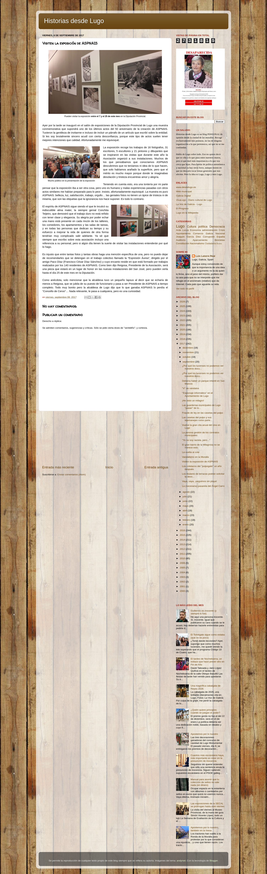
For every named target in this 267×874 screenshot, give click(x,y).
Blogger (214, 860)
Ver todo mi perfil (185, 288)
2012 (183, 549)
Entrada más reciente (58, 467)
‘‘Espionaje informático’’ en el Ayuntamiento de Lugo (197, 394)
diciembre (188, 347)
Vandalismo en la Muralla (195, 457)
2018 (183, 339)
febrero (187, 520)
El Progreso (182, 208)
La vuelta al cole (190, 452)
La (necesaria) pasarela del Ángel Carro (203, 486)
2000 (183, 591)
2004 (183, 572)
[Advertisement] (105, 438)
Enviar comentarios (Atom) (71, 474)
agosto (186, 492)
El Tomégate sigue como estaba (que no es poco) (208, 636)
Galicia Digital (183, 195)
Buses (219, 243)
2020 (183, 329)
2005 (183, 567)
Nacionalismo (197, 243)
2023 (183, 315)
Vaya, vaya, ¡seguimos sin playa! (199, 481)
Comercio (198, 233)
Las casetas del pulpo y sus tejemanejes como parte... (197, 419)
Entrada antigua (156, 467)
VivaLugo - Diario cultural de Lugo (194, 200)
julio (185, 496)
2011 (183, 553)
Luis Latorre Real (205, 256)
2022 (183, 320)
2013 (183, 544)
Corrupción (209, 236)
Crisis (222, 230)
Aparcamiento (200, 240)
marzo (186, 515)
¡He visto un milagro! (193, 400)
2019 (183, 334)
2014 (183, 539)
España (221, 236)
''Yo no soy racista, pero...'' (196, 440)
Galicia (209, 233)
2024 (183, 311)
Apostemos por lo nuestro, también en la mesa (205, 829)
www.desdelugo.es (186, 187)
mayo (186, 506)
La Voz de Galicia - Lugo (189, 204)
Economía (195, 230)
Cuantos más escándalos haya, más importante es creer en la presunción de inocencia (207, 758)
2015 (183, 535)
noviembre (188, 352)
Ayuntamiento (183, 233)
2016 (183, 530)
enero (186, 524)
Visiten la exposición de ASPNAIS (200, 461)
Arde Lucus (182, 230)
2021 (183, 325)
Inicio (109, 467)
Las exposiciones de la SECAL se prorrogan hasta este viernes (207, 805)
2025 (183, 306)
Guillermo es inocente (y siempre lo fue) (203, 612)
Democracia (217, 226)
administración (210, 230)
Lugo (180, 226)
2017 (183, 343)
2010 (183, 558)
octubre (187, 357)
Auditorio (180, 240)
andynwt (181, 860)
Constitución (182, 243)
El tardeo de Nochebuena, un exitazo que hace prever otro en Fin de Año (207, 661)
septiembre (189, 361)
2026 (183, 301)
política (202, 226)
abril (185, 510)
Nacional (220, 233)
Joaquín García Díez (188, 236)
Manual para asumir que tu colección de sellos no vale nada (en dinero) (205, 782)
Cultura (191, 226)
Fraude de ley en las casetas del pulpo (202, 412)
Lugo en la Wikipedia (187, 212)
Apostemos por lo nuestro (204, 734)
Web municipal (184, 191)
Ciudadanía (210, 243)
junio (185, 501)
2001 (183, 586)
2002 (183, 581)
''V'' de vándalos (190, 388)
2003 (183, 577)
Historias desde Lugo (74, 20)
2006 (183, 563)
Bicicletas (220, 240)
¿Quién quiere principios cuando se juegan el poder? (205, 711)
